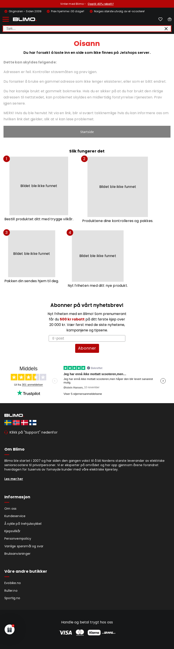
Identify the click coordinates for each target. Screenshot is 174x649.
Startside (87, 131)
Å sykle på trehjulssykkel (23, 523)
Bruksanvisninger (17, 553)
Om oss (10, 508)
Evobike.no (12, 583)
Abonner (87, 348)
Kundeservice (14, 516)
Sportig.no (12, 598)
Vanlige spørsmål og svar (24, 546)
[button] (10, 629)
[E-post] (87, 338)
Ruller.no (11, 590)
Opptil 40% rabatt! (101, 4)
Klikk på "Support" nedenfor (33, 432)
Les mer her (13, 479)
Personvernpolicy (17, 538)
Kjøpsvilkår (12, 531)
